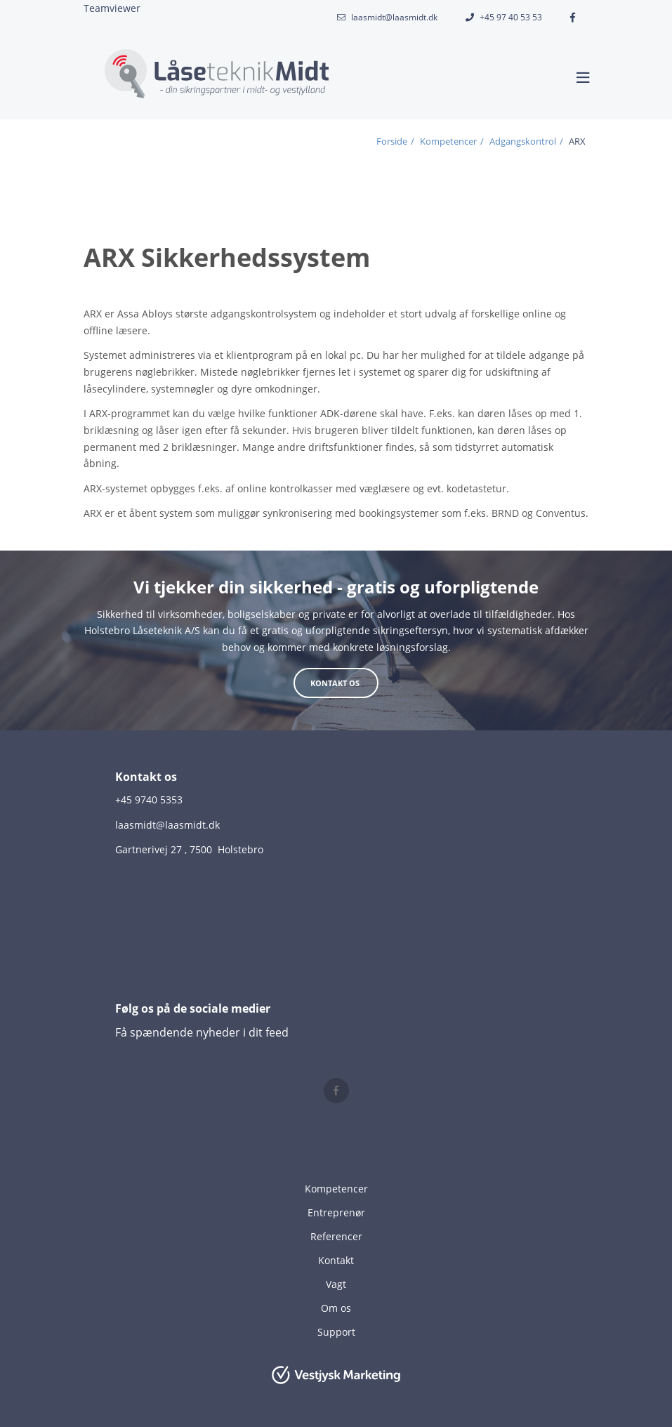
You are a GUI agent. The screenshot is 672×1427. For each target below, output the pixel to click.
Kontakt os (336, 683)
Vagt (336, 1284)
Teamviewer (112, 8)
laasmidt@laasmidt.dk (394, 17)
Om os (336, 1308)
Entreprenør (336, 1212)
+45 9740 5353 (149, 799)
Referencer (336, 1236)
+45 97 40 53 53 (511, 17)
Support (336, 1332)
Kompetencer (336, 1188)
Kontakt (336, 1260)
